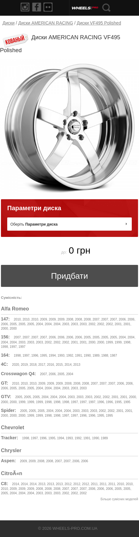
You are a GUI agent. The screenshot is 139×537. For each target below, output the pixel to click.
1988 (104, 355)
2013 (76, 364)
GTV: (6, 396)
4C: (4, 364)
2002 (91, 324)
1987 (113, 355)
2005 (13, 324)
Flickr (49, 7)
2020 (15, 364)
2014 (67, 364)
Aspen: (8, 460)
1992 (69, 355)
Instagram (25, 7)
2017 (41, 364)
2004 (39, 324)
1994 (52, 355)
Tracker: (9, 437)
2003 (65, 324)
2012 (67, 484)
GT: (4, 383)
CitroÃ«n (11, 473)
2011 (94, 484)
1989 (95, 355)
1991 (78, 355)
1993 (61, 355)
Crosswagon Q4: (18, 373)
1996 (34, 355)
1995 (43, 355)
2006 (122, 319)
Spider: (8, 410)
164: (5, 355)
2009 (43, 319)
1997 (13, 346)
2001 (118, 324)
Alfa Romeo (15, 308)
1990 (87, 355)
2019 (24, 364)
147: (5, 318)
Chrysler (11, 450)
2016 (50, 364)
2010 (17, 319)
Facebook (37, 7)
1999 (109, 342)
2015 (59, 364)
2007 (95, 319)
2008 (69, 319)
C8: (4, 483)
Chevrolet (12, 427)
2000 (4, 328)
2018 (33, 364)
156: (5, 336)
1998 (126, 342)
